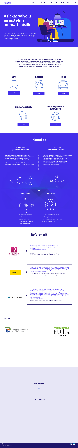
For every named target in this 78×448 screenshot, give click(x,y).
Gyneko (32, 253)
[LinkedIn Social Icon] (74, 444)
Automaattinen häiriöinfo (37, 300)
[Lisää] (14, 93)
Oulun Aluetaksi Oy (35, 273)
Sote (14, 77)
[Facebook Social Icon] (71, 444)
